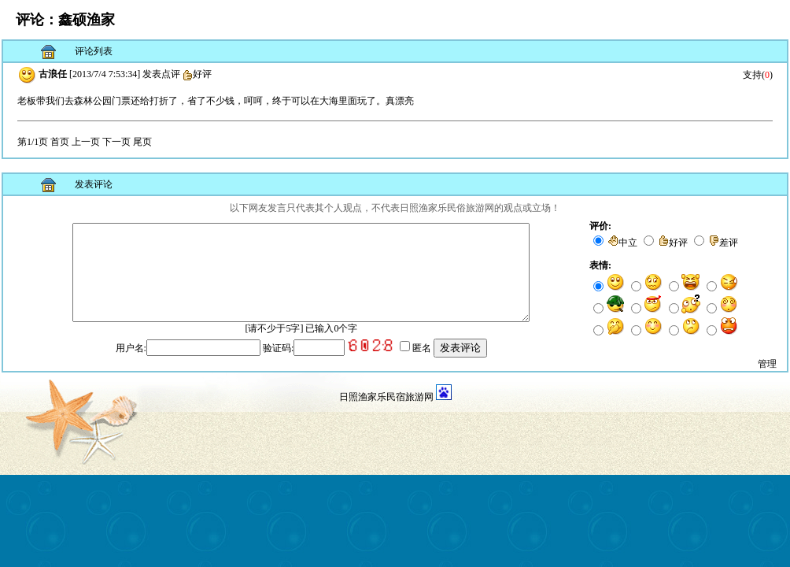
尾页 (142, 141)
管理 (767, 376)
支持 (752, 74)
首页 (59, 141)
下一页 (116, 141)
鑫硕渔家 (86, 20)
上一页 (86, 141)
